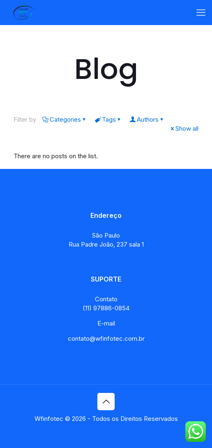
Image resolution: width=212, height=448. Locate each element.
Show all (183, 128)
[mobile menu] (201, 12)
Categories (64, 119)
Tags (108, 119)
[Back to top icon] (106, 401)
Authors (147, 119)
